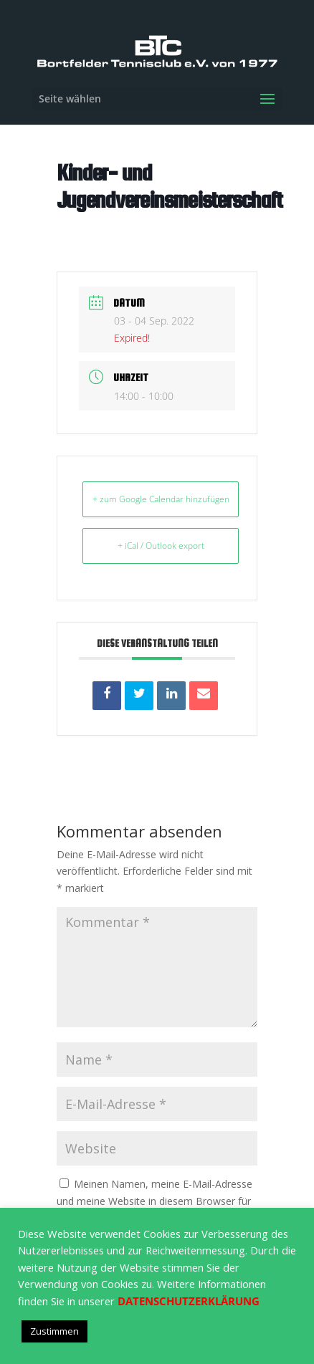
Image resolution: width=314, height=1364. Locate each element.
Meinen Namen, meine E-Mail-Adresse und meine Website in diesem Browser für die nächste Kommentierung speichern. (154, 1201)
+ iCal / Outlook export (161, 545)
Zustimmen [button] (54, 1331)
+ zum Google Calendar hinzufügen (160, 499)
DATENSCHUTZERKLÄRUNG (189, 1301)
